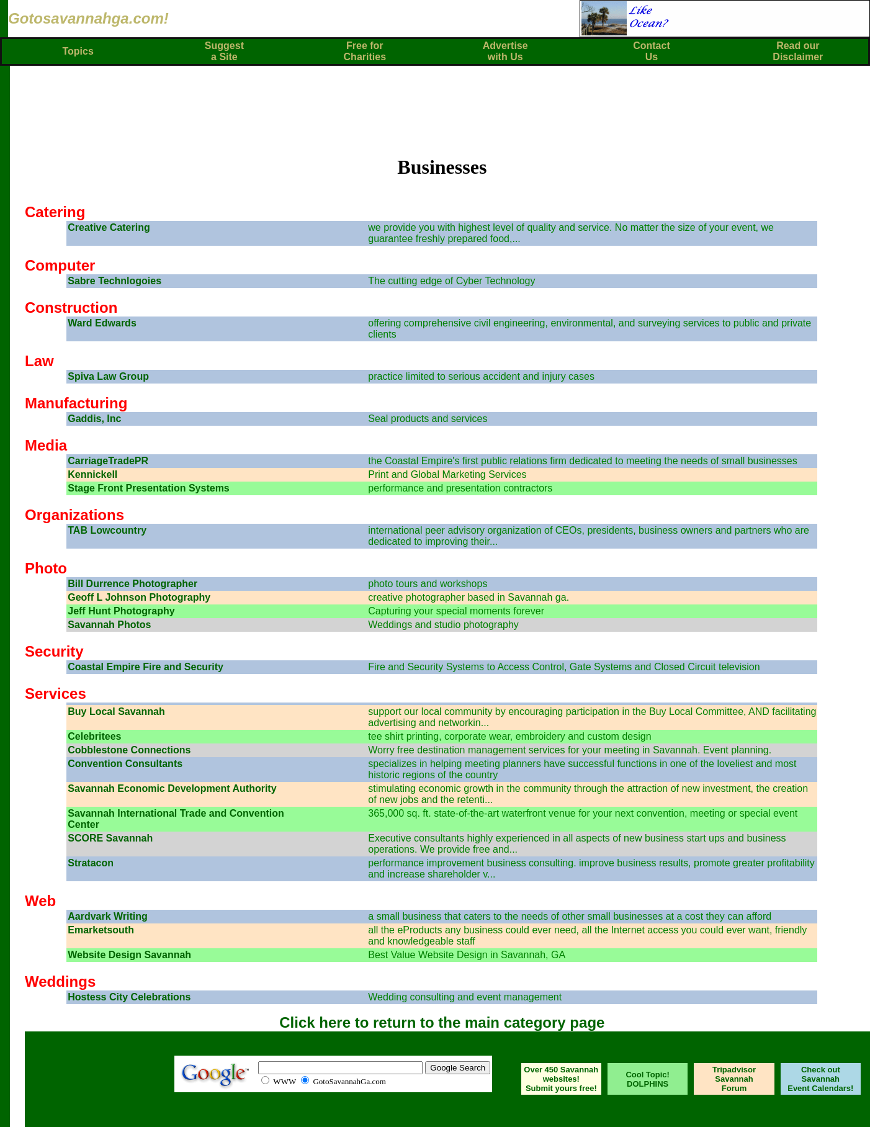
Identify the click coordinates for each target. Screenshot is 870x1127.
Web (40, 900)
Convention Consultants (125, 763)
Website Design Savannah (129, 955)
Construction (71, 307)
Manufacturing (76, 403)
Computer (60, 265)
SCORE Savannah (110, 838)
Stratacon (91, 863)
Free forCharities (365, 51)
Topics (77, 51)
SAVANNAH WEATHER (88, 1079)
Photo (46, 568)
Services (55, 693)
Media (46, 445)
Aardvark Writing (108, 916)
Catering (55, 212)
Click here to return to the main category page (441, 1022)
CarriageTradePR (108, 461)
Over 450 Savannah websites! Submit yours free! (561, 1079)
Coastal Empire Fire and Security (145, 667)
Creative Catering (109, 227)
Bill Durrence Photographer (132, 583)
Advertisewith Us (505, 51)
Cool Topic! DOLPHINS (648, 1079)
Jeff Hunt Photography (121, 611)
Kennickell (92, 474)
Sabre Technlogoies (114, 281)
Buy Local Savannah (116, 711)
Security (54, 651)
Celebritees (94, 736)
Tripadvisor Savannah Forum (734, 1079)
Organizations (74, 514)
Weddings (60, 981)
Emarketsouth (101, 930)
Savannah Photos (109, 624)
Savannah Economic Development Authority (172, 788)
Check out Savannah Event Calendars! (820, 1079)
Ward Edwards (102, 323)
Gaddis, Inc (94, 418)
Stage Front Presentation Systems (149, 488)
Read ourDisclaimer (798, 51)
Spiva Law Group (108, 376)
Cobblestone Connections (129, 750)
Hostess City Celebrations (129, 997)
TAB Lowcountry (107, 530)
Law (39, 360)
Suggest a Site (224, 51)
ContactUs (651, 51)
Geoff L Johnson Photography (139, 597)
